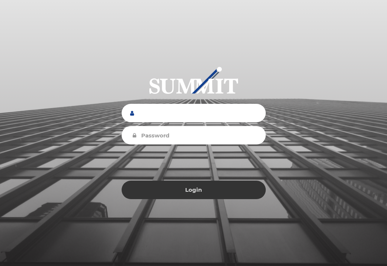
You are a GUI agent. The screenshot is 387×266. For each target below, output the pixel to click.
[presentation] (194, 162)
